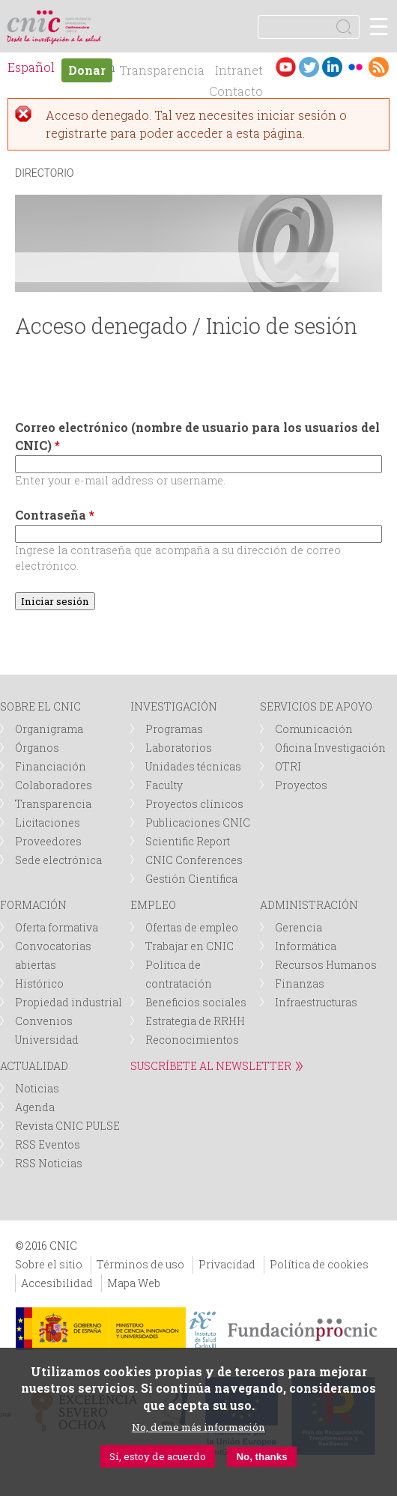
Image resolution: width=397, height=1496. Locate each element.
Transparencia (161, 70)
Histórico (39, 983)
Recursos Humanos (326, 965)
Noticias (37, 1088)
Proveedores (48, 841)
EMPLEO (153, 905)
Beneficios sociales (195, 1002)
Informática (305, 946)
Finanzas (299, 983)
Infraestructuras (316, 1002)
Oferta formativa (56, 927)
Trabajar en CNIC (189, 946)
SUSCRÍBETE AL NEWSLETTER (210, 1066)
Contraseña (54, 515)
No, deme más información (198, 1427)
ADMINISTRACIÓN (309, 905)
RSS (379, 67)
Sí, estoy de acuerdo (157, 1456)
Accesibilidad (57, 1283)
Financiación (50, 766)
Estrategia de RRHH (195, 1021)
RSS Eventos (47, 1144)
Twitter (309, 67)
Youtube (286, 67)
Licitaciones (47, 822)
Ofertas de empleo (191, 927)
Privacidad (226, 1264)
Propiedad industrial (68, 1002)
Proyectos (301, 785)
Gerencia (298, 927)
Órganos (37, 748)
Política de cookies (319, 1264)
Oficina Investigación (330, 748)
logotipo (78, 18)
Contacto (236, 91)
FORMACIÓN (33, 905)
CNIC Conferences (194, 860)
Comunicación (314, 729)
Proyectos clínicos (194, 804)
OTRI (288, 766)
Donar (87, 70)
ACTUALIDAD (34, 1066)
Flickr (355, 67)
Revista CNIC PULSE (67, 1126)
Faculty (164, 785)
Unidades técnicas (193, 766)
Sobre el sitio (48, 1264)
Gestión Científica (191, 879)
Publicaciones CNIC (197, 822)
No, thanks (261, 1456)
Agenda (35, 1107)
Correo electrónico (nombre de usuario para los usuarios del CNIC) (197, 436)
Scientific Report (187, 841)
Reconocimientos (192, 1040)
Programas (174, 729)
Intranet (239, 70)
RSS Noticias (48, 1163)
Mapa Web (133, 1283)
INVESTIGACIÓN (173, 706)
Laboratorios (178, 748)
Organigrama (49, 729)
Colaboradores (53, 785)
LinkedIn (332, 67)
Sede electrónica (58, 860)
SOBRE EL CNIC (40, 706)
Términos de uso (140, 1264)
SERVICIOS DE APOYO (316, 706)
